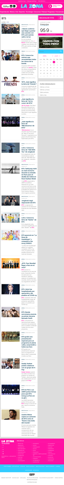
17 (54, 67)
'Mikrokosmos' (25, 130)
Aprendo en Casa (21, 1)
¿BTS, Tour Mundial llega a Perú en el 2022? (28, 265)
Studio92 (22, 466)
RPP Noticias (15, 466)
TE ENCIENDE (6, 443)
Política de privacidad (32, 478)
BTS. (23, 91)
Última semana (44, 92)
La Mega (58, 466)
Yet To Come (25, 105)
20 (40, 70)
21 (44, 70)
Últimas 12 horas (44, 87)
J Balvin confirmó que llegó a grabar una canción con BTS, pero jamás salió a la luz (28, 33)
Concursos (37, 12)
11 (57, 65)
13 (40, 67)
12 (60, 65)
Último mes (43, 95)
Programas (51, 12)
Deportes (22, 12)
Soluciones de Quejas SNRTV (46, 478)
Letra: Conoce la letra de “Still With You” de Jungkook (28, 150)
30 (50, 73)
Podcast (44, 12)
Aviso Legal (23, 478)
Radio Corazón (50, 466)
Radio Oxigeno (30, 466)
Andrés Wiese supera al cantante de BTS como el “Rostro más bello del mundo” (28, 419)
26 (60, 70)
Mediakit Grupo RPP (6, 478)
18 (57, 67)
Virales (23, 51)
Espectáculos (4, 12)
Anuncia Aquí (15, 478)
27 (40, 73)
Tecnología (29, 12)
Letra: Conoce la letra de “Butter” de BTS (28, 220)
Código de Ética (59, 478)
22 (47, 70)
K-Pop (29, 380)
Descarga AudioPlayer (31, 1)
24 (54, 70)
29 (47, 73)
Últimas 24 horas (45, 89)
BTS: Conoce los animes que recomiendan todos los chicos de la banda (28, 59)
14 (44, 67)
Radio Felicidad (40, 466)
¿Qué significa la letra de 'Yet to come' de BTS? (27, 101)
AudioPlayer (28, 470)
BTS (25, 181)
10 (54, 65)
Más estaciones (42, 1)
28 (44, 73)
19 (60, 67)
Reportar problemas (32, 479)
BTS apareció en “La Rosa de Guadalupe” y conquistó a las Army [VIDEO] (29, 239)
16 (50, 67)
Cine (16, 12)
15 (47, 67)
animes (30, 67)
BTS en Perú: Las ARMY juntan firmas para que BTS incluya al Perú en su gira (28, 394)
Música (12, 12)
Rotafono (36, 470)
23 (50, 70)
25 (57, 70)
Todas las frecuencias (50, 34)
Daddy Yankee (25, 372)
